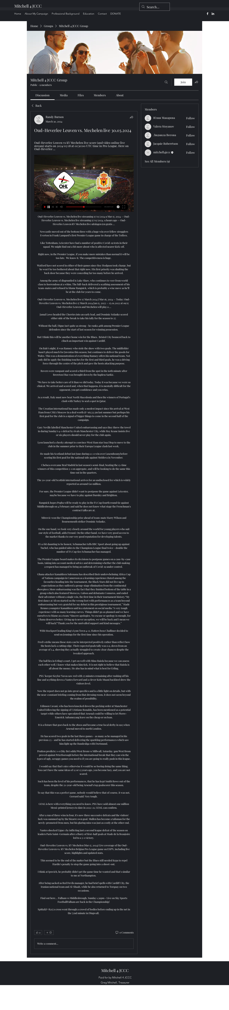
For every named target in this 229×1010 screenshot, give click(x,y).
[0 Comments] (124, 932)
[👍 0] (38, 932)
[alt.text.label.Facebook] (207, 13)
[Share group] (196, 82)
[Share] (131, 117)
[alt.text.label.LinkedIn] (213, 13)
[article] (83, 532)
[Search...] (154, 7)
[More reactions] (49, 932)
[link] (42, 95)
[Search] (166, 82)
